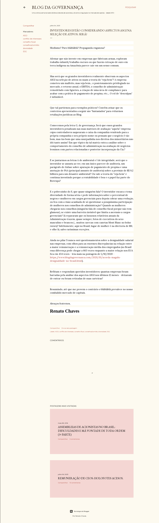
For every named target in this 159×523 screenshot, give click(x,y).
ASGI (25, 35)
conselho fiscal (29, 42)
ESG (25, 51)
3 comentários (75, 439)
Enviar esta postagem (69, 328)
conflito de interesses (32, 39)
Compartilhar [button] (28, 26)
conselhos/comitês (31, 45)
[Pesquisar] (130, 7)
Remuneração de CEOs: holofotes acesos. (90, 478)
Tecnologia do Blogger (79, 511)
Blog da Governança (57, 7)
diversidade (28, 48)
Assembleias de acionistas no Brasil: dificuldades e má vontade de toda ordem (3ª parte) (91, 430)
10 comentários (75, 483)
